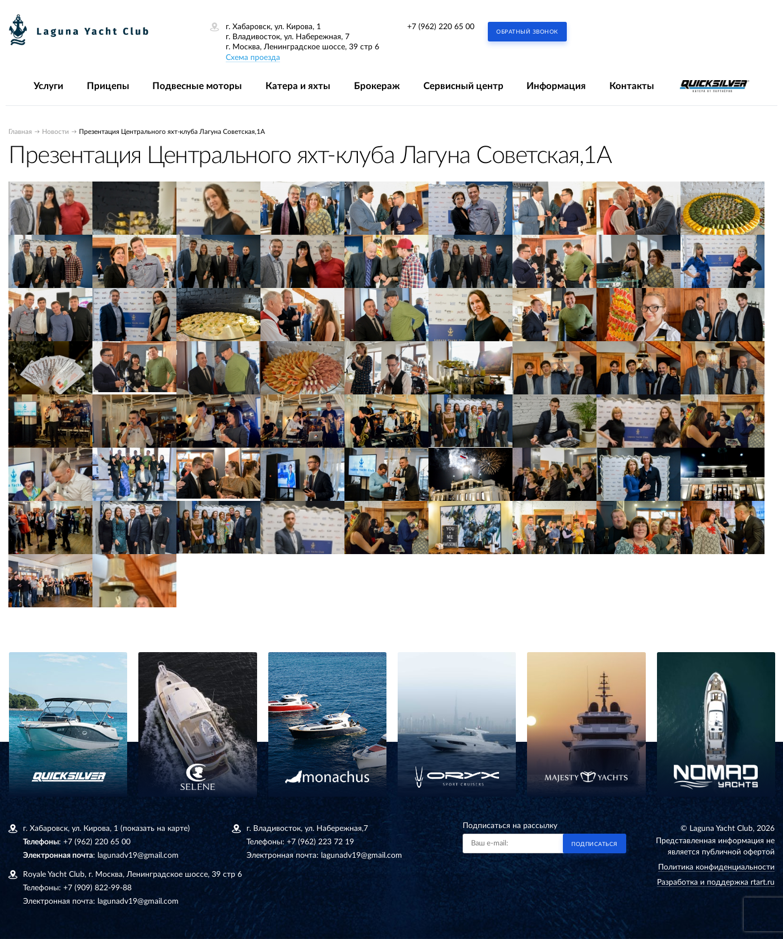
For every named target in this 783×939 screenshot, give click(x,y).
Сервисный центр (463, 86)
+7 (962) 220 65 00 (440, 27)
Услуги (48, 86)
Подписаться (594, 844)
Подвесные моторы (197, 86)
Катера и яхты (297, 86)
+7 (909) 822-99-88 (97, 888)
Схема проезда (253, 58)
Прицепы (108, 86)
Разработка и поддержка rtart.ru (716, 882)
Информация (556, 86)
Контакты (631, 86)
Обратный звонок (527, 32)
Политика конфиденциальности (716, 867)
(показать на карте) (155, 829)
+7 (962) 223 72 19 (320, 842)
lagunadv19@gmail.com (138, 855)
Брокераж (377, 86)
